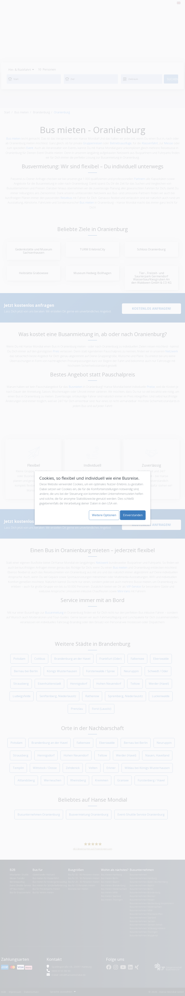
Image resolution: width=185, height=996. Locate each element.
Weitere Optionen (104, 515)
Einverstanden (133, 515)
